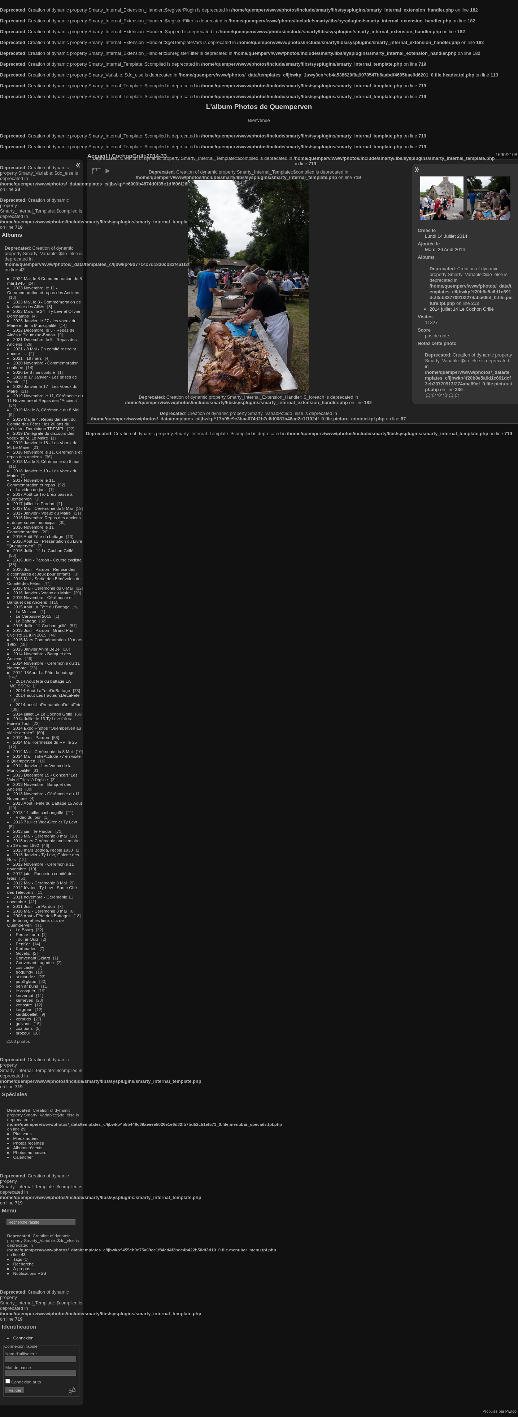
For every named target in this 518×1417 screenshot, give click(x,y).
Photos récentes (28, 1143)
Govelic (23, 953)
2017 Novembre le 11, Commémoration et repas (31, 482)
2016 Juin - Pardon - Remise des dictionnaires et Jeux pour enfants (41, 571)
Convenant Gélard (33, 957)
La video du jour (31, 489)
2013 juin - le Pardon (33, 831)
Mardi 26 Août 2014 (445, 249)
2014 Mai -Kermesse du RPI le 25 (45, 742)
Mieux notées (26, 1138)
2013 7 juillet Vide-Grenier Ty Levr (45, 821)
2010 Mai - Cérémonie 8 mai (40, 911)
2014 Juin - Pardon (31, 737)
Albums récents (28, 1147)
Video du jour (28, 817)
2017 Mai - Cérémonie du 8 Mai (43, 508)
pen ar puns (27, 986)
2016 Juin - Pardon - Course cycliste (47, 559)
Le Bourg (24, 929)
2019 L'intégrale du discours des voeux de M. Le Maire (40, 435)
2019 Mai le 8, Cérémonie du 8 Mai (46, 409)
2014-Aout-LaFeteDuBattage (43, 690)
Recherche (23, 1263)
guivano (23, 1023)
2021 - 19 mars (27, 358)
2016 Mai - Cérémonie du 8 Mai (43, 588)
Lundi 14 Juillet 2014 (446, 236)
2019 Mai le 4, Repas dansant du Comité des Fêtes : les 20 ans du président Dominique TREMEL (41, 424)
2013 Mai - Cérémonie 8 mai (40, 836)
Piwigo (511, 1411)
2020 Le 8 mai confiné (34, 372)
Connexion (23, 1337)
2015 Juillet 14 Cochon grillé (40, 625)
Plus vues (22, 1133)
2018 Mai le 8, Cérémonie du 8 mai (46, 461)
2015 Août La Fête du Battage (41, 606)
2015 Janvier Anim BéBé (36, 649)
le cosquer (25, 990)
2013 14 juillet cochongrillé (39, 812)
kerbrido (23, 1018)
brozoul (23, 1033)
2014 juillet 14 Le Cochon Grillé (43, 714)
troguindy (24, 972)
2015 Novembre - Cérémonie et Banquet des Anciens (40, 599)
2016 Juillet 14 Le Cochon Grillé (43, 550)
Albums (12, 235)
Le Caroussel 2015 (34, 616)
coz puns (24, 1028)
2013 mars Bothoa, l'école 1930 (43, 850)
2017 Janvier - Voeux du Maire (42, 513)
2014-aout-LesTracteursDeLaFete (48, 695)
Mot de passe (18, 1367)
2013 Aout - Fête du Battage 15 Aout (47, 803)
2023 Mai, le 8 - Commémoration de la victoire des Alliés (44, 304)
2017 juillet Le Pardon (34, 503)
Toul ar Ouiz (27, 939)
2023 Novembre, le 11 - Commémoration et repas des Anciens (43, 290)
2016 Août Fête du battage (38, 536)
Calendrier (23, 1157)
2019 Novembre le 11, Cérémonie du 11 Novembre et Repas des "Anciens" (45, 398)
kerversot (24, 995)
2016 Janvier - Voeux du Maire (42, 592)
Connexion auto (23, 1381)
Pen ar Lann (27, 934)
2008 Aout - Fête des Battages (42, 915)
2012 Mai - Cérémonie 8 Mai (40, 882)
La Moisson (27, 611)
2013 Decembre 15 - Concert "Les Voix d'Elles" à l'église (42, 777)
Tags (17, 1259)
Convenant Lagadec (35, 962)
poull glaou (26, 981)
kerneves (24, 1000)
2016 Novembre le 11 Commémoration (30, 529)
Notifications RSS (30, 1273)
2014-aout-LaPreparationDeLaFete (49, 704)
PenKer (23, 943)
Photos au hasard (30, 1152)
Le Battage (26, 620)
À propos (21, 1268)
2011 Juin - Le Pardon (34, 906)
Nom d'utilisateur (21, 1353)
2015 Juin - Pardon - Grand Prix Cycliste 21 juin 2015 (40, 632)
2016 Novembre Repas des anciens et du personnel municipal (44, 520)
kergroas (24, 1009)
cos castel (25, 967)
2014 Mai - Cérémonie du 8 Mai (43, 751)
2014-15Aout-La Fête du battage (44, 672)
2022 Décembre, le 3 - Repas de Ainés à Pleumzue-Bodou (41, 332)
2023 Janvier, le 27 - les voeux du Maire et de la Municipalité (42, 323)
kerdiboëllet (27, 1014)
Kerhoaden (26, 948)
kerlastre (24, 1004)
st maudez (25, 976)
